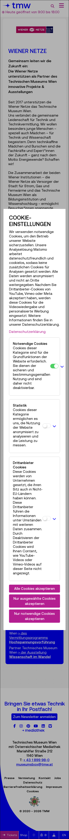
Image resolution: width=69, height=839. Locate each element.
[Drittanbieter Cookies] (47, 518)
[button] (62, 366)
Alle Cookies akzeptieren (34, 588)
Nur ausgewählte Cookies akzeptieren (34, 601)
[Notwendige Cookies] (54, 366)
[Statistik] (47, 425)
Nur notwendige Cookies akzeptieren (34, 616)
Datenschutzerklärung (27, 332)
